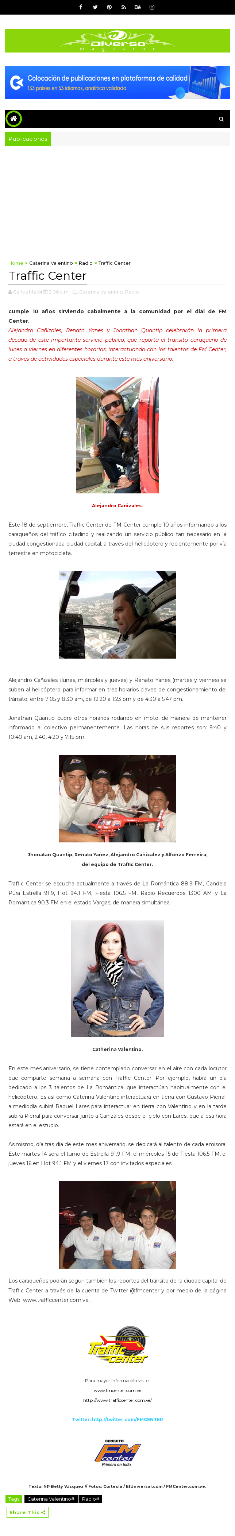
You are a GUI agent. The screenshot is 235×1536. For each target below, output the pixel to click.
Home (15, 263)
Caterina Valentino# (51, 1499)
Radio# (90, 1499)
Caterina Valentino (51, 263)
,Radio (131, 292)
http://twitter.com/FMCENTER (127, 1419)
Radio (86, 263)
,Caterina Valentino (100, 292)
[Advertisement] (117, 201)
